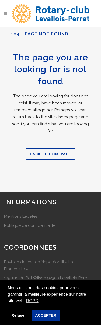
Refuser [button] (18, 315)
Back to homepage (50, 154)
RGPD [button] (32, 300)
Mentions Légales (20, 216)
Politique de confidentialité (29, 225)
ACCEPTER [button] (45, 315)
